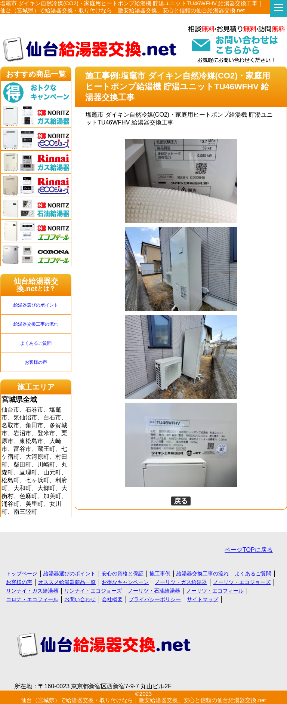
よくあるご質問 (36, 343)
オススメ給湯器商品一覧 (67, 582)
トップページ (21, 574)
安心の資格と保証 (123, 574)
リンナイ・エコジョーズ (93, 591)
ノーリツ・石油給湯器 (154, 591)
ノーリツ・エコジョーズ (242, 582)
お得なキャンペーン (125, 582)
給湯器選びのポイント (35, 305)
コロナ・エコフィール (32, 599)
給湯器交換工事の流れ (35, 324)
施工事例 (159, 574)
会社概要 (112, 599)
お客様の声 (36, 362)
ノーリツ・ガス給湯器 (181, 582)
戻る (181, 501)
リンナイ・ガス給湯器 (32, 591)
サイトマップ (202, 599)
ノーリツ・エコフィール (215, 591)
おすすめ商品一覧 (36, 74)
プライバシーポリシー (155, 599)
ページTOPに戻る (249, 550)
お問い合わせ (80, 599)
